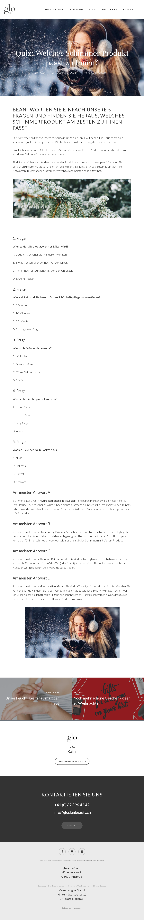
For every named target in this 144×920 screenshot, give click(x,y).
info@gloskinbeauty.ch (72, 812)
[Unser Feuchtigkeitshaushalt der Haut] (36, 699)
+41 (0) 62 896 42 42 (72, 805)
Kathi (43, 72)
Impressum (78, 908)
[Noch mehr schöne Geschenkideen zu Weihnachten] (108, 699)
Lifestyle (72, 43)
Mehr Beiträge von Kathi (72, 761)
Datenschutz (66, 908)
